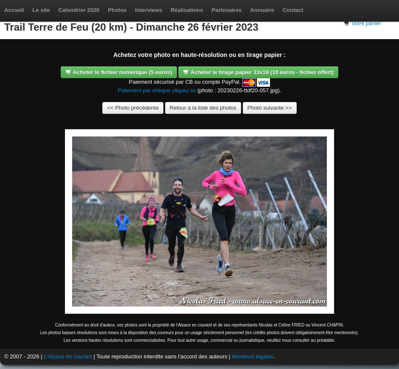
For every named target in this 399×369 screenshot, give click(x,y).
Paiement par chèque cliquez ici (157, 90)
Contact (293, 10)
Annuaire (262, 10)
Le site (41, 10)
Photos (117, 10)
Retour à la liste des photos (203, 108)
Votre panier (366, 23)
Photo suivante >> (269, 108)
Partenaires (227, 10)
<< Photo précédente (132, 108)
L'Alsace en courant (68, 356)
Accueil (14, 10)
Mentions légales (252, 356)
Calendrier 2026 (78, 10)
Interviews (148, 10)
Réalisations (187, 10)
